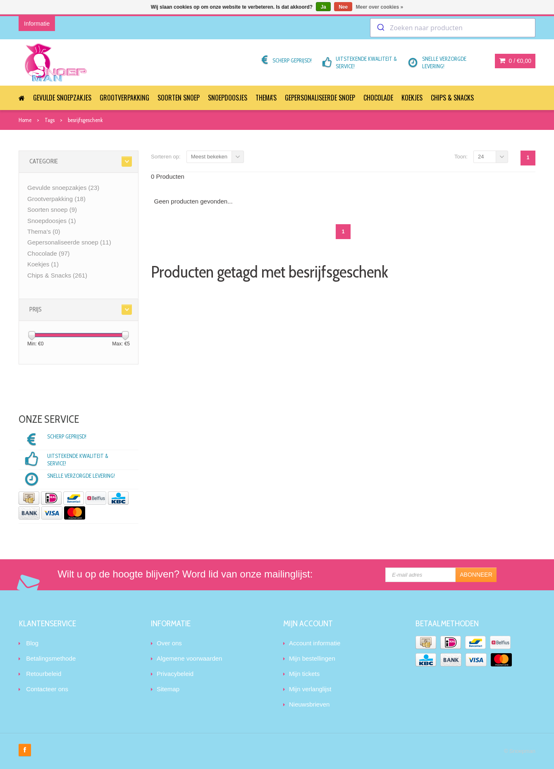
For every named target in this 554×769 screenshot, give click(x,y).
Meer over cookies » (380, 7)
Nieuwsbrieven (309, 704)
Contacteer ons (47, 688)
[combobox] (452, 27)
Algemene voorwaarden (189, 658)
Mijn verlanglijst (310, 688)
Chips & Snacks (452, 98)
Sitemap (168, 688)
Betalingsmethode (51, 658)
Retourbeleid (43, 673)
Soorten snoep (179, 98)
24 (481, 156)
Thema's (266, 98)
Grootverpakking (124, 98)
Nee (343, 7)
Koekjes (412, 98)
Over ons (169, 643)
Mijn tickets (304, 673)
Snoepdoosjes (227, 98)
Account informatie (314, 643)
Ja (323, 7)
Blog (32, 643)
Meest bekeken (209, 156)
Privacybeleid (175, 673)
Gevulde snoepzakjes (62, 98)
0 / (515, 60)
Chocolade (378, 98)
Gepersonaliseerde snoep (320, 98)
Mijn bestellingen (312, 658)
